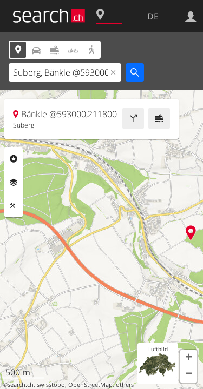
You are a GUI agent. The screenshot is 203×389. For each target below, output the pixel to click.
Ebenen (13, 182)
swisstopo (51, 384)
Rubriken (13, 158)
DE (153, 16)
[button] (188, 358)
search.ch (21, 384)
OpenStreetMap (90, 384)
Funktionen (13, 205)
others (125, 384)
